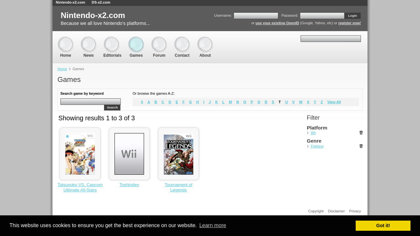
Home (65, 39)
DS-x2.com (101, 2)
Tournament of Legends (178, 187)
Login (352, 15)
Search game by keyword (82, 93)
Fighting (317, 146)
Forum (159, 39)
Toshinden (129, 184)
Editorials (112, 39)
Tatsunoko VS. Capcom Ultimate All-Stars (80, 187)
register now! (349, 23)
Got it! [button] (383, 225)
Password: (290, 15)
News (88, 39)
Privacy (355, 211)
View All (334, 102)
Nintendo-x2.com (70, 2)
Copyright (316, 211)
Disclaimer (336, 211)
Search (112, 107)
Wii (313, 133)
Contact (182, 39)
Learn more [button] (212, 225)
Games (136, 39)
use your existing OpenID (277, 23)
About (205, 39)
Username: (223, 15)
